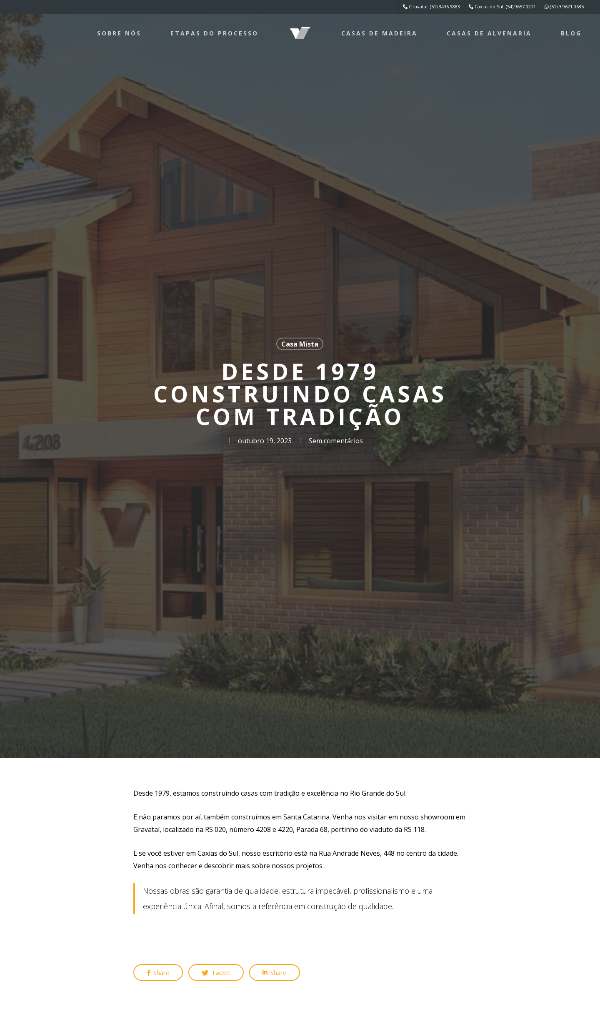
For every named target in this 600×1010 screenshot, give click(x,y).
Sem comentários (336, 440)
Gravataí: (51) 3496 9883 (431, 6)
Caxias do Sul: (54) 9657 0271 (502, 6)
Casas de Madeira (379, 33)
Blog (571, 33)
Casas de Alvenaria (489, 33)
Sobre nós (119, 33)
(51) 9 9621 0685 (564, 6)
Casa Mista (299, 344)
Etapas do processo (214, 33)
